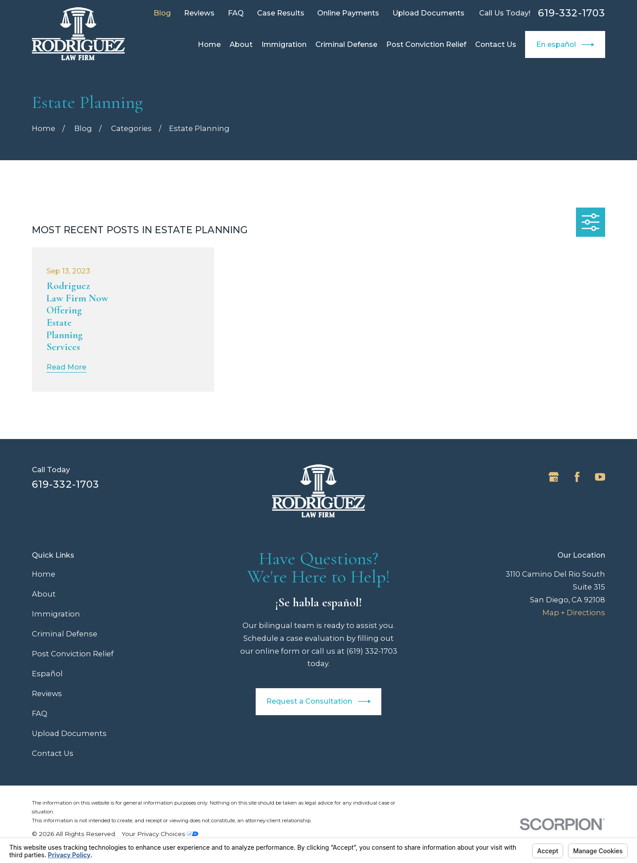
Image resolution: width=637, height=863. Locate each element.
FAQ (236, 12)
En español (565, 45)
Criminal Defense (64, 633)
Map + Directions (573, 612)
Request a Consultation (318, 701)
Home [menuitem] (209, 44)
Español (47, 673)
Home (43, 574)
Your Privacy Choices (160, 833)
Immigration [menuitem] (284, 44)
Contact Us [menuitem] (495, 44)
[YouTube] (600, 477)
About (44, 593)
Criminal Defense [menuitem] (346, 44)
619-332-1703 (571, 13)
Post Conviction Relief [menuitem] (426, 44)
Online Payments (348, 12)
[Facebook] (577, 477)
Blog (162, 12)
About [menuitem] (241, 44)
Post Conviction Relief (73, 653)
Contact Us (52, 753)
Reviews (199, 12)
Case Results (280, 12)
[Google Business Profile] (554, 477)
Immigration (56, 613)
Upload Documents (428, 12)
